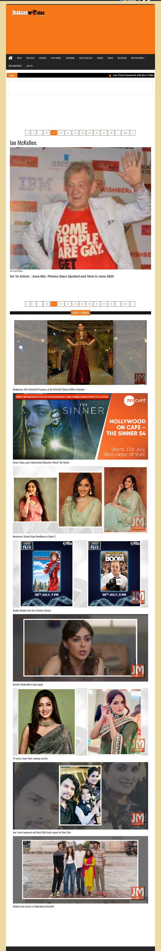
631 (125, 133)
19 (46, 133)
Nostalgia (122, 58)
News (19, 58)
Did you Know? (137, 58)
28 (111, 133)
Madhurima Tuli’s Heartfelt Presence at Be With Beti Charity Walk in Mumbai (49, 389)
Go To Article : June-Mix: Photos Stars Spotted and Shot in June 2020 (62, 276)
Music (110, 58)
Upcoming (70, 58)
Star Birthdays (15, 65)
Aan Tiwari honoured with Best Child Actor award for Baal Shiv (42, 832)
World (100, 58)
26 (97, 133)
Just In (30, 65)
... (40, 133)
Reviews (42, 58)
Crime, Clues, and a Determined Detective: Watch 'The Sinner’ (41, 462)
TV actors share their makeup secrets (30, 758)
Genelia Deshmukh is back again (28, 684)
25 (89, 133)
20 (54, 133)
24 (82, 133)
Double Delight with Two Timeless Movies (32, 610)
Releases (30, 58)
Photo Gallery (86, 58)
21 (61, 133)
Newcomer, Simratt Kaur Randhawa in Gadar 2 (34, 536)
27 (104, 133)
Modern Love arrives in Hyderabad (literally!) (33, 906)
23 (75, 133)
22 (68, 133)
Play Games (56, 58)
